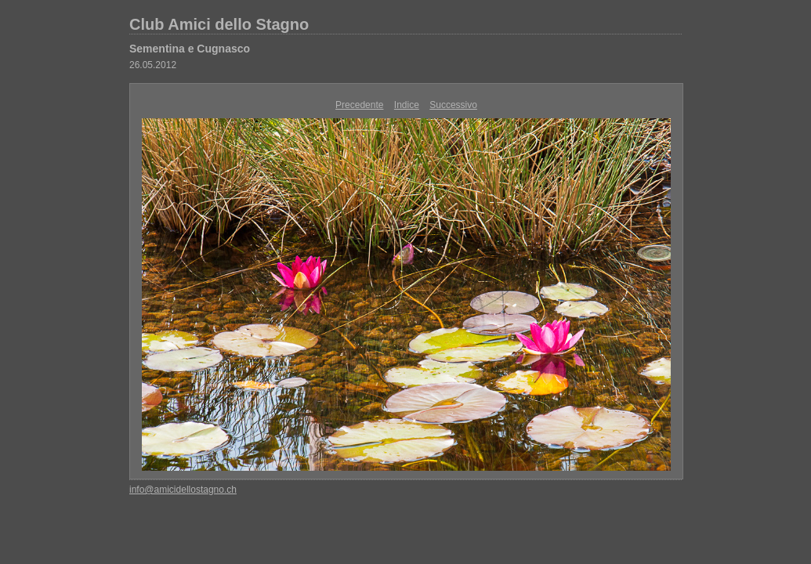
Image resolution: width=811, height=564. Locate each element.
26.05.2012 (152, 65)
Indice (406, 104)
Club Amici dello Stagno (219, 24)
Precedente (359, 104)
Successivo (453, 104)
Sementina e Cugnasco (189, 48)
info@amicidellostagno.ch (183, 489)
